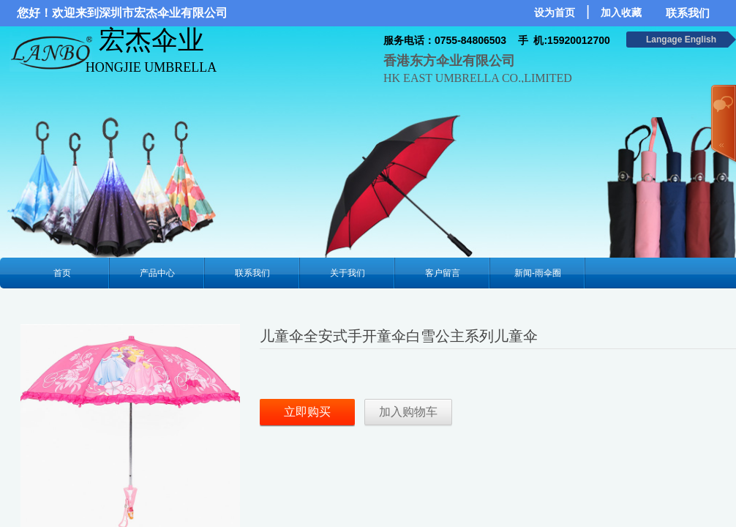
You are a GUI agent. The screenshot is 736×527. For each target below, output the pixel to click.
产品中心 (157, 273)
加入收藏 (621, 12)
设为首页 (554, 12)
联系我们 (252, 273)
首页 (62, 273)
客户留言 (442, 273)
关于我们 (347, 273)
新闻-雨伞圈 (537, 273)
